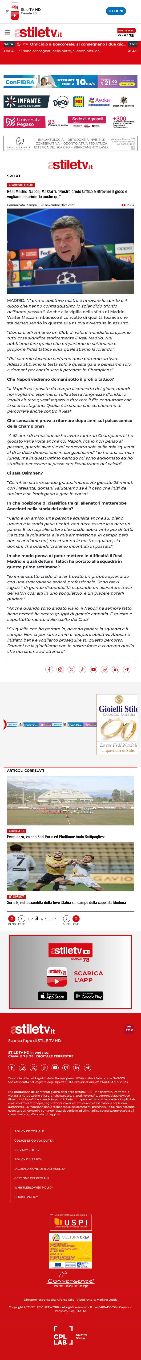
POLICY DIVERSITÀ (28, 1159)
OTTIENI (116, 11)
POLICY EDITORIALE (29, 1131)
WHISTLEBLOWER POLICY (33, 1187)
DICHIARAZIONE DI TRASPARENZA (39, 1168)
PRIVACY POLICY (27, 1150)
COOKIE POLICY (26, 1197)
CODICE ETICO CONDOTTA (33, 1140)
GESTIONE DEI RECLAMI (31, 1178)
